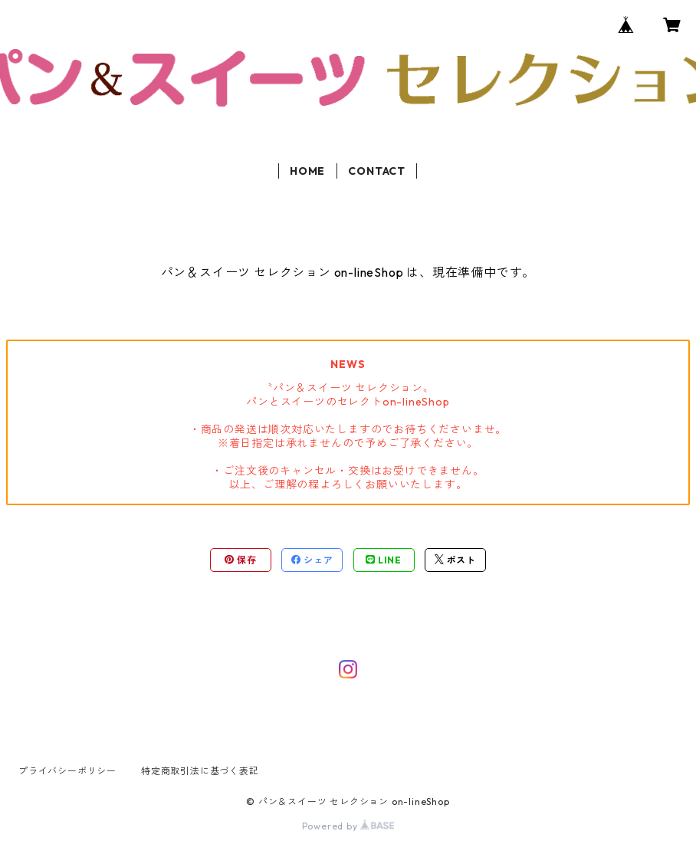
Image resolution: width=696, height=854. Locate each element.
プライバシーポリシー (67, 771)
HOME (307, 171)
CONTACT (376, 171)
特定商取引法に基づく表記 (200, 771)
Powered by (348, 826)
